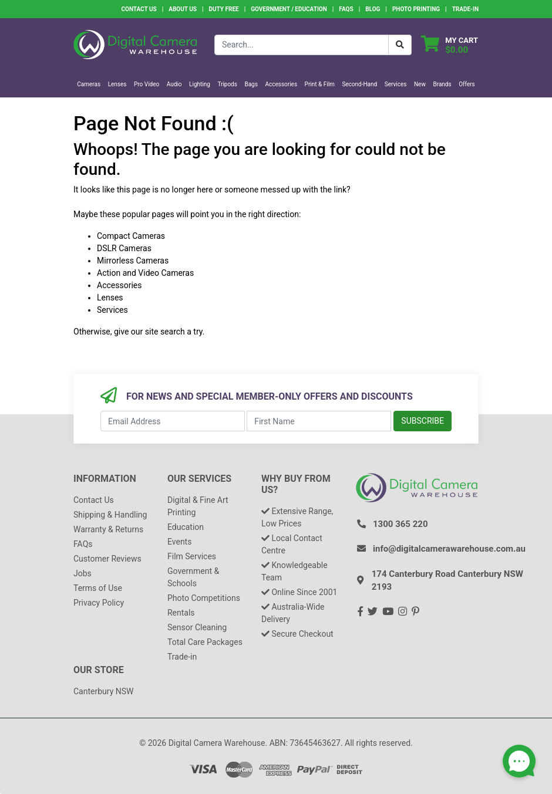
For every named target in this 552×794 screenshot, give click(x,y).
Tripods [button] (227, 84)
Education (185, 527)
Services (112, 310)
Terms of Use (97, 588)
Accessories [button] (281, 84)
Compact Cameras (131, 236)
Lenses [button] (117, 84)
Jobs (82, 573)
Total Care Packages (205, 642)
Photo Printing (416, 9)
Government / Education (289, 9)
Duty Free (224, 9)
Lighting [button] (199, 84)
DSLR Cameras (124, 248)
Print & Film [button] (320, 84)
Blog (372, 9)
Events (179, 541)
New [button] (420, 84)
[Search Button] (400, 45)
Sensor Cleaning (197, 627)
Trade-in (182, 656)
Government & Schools (193, 577)
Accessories (119, 285)
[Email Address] (172, 421)
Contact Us (138, 9)
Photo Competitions (203, 598)
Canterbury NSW (103, 691)
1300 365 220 (400, 524)
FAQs (346, 9)
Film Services (191, 556)
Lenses (110, 297)
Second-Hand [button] (359, 84)
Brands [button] (442, 84)
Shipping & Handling (110, 514)
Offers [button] (467, 84)
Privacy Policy (98, 602)
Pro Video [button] (146, 84)
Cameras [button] (88, 84)
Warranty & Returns (108, 529)
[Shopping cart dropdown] (449, 45)
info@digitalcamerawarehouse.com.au (449, 548)
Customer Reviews (107, 558)
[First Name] (319, 421)
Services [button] (396, 84)
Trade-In (465, 9)
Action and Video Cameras (145, 273)
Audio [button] (174, 84)
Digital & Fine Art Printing (197, 506)
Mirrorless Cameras (133, 260)
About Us (183, 9)
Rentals (181, 612)
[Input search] (301, 45)
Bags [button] (250, 84)
